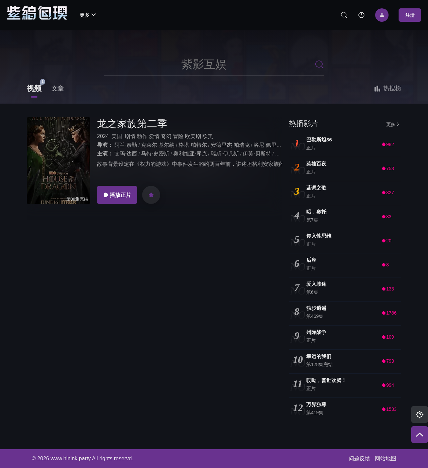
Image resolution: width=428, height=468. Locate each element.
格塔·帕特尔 (193, 145)
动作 (142, 136)
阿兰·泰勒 (125, 145)
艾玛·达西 (125, 153)
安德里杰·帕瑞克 (230, 145)
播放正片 (117, 195)
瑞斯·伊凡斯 (225, 153)
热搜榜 (387, 89)
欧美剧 (193, 136)
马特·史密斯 (155, 153)
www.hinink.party (70, 458)
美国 (116, 136)
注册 (410, 15)
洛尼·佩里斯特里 (272, 145)
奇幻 (166, 136)
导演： (105, 145)
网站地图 (385, 458)
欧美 (207, 136)
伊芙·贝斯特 (257, 153)
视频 (34, 88)
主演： (105, 153)
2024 (103, 136)
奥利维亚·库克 (190, 153)
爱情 (154, 136)
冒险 (178, 136)
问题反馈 (359, 458)
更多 (88, 15)
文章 (57, 88)
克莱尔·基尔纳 (158, 145)
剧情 (130, 136)
